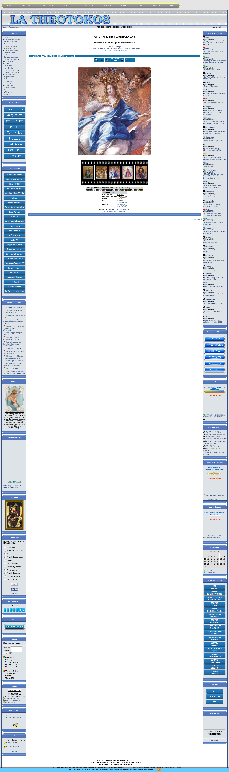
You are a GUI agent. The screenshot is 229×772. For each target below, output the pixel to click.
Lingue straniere (210, 170)
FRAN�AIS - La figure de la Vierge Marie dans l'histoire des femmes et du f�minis (214, 176)
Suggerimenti (9, 85)
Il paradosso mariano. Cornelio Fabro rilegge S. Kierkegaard (12, 344)
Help (109, 50)
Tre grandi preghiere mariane (214, 270)
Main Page (112, 47)
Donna (206, 118)
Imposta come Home (12, 698)
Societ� (207, 290)
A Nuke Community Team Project (115, 211)
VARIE (140, 5)
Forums (6, 63)
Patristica (208, 255)
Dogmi (207, 107)
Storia (206, 307)
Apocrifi (207, 37)
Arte (206, 48)
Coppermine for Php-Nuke (117, 209)
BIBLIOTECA (69, 5)
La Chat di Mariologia (11, 72)
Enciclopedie (8, 61)
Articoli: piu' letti (9, 48)
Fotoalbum (8, 66)
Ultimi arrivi (101, 48)
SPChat (14, 751)
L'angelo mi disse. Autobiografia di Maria (11, 338)
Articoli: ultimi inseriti (11, 50)
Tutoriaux (214, 740)
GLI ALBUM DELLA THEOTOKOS (42, 56)
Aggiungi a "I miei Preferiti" (122, 205)
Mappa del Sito (10, 702)
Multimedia (208, 228)
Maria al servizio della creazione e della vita (211, 205)
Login (5, 27)
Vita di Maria (208, 166)
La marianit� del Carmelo (213, 303)
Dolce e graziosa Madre (213, 433)
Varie (206, 317)
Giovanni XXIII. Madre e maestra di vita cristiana (13, 357)
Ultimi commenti (124, 48)
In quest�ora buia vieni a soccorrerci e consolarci (212, 186)
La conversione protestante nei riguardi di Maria (213, 278)
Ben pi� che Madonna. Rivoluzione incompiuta (13, 364)
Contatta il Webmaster (13, 700)
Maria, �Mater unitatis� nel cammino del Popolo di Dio (214, 132)
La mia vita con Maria (213, 436)
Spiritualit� (209, 299)
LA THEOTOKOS (12, 746)
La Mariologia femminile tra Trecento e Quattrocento (213, 214)
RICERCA (156, 5)
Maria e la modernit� (13, 348)
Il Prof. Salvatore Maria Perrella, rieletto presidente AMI (214, 158)
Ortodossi (208, 246)
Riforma (207, 274)
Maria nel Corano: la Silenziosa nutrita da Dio (212, 149)
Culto (206, 82)
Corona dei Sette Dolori (213, 447)
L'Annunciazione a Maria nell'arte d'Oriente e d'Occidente (13, 328)
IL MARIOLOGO (12, 742)
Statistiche (8, 83)
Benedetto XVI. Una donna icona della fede (14, 352)
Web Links (8, 92)
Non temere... (210, 445)
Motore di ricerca (10, 79)
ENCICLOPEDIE (48, 5)
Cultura (207, 90)
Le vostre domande (11, 74)
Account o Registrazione (12, 39)
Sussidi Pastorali (10, 88)
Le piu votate (112, 48)
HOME (9, 5)
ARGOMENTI (27, 5)
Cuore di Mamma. (12, 368)
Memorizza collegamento (122, 201)
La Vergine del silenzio (14, 307)
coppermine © (197, 219)
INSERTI (107, 5)
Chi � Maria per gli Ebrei (213, 141)
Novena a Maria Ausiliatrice (215, 435)
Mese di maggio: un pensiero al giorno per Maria (214, 439)
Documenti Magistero (11, 59)
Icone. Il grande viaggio (14, 361)
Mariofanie (208, 191)
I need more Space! (120, 50)
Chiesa (207, 73)
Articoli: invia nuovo (11, 46)
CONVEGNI (211, 572)
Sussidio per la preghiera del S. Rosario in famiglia (214, 442)
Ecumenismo (209, 127)
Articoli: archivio (9, 44)
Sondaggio (8, 81)
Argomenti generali (10, 42)
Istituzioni (208, 154)
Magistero (208, 182)
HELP (172, 5)
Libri (206, 163)
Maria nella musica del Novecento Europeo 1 (211, 241)
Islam (206, 145)
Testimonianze (9, 90)
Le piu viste (92, 48)
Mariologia (208, 201)
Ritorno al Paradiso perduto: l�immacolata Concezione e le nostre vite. (214, 112)
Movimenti (208, 219)
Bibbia (206, 66)
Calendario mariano (11, 57)
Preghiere (208, 266)
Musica (207, 237)
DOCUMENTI (89, 5)
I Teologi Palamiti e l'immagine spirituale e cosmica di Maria (214, 61)
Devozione (208, 99)
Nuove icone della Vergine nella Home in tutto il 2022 (213, 321)
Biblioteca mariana (10, 55)
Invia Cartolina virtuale (12, 70)
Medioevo (208, 210)
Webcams (7, 94)
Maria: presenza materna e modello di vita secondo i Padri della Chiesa (214, 260)
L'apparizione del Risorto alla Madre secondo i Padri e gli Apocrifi (214, 42)
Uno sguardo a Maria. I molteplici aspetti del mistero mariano (13, 321)
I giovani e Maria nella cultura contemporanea (214, 295)
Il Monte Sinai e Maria (212, 70)
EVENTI (210, 570)
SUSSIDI (124, 5)
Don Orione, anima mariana (214, 286)
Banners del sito (10, 53)
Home (6, 37)
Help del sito (8, 68)
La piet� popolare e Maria (213, 103)
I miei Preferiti (136, 48)
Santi (206, 283)
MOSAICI (60, 56)
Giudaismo (208, 137)
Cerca (104, 50)
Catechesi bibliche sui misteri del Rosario (12, 311)
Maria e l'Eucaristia (211, 86)
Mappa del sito (9, 77)
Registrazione (14, 27)
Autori (206, 57)
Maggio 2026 (214, 551)
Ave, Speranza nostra (213, 431)
